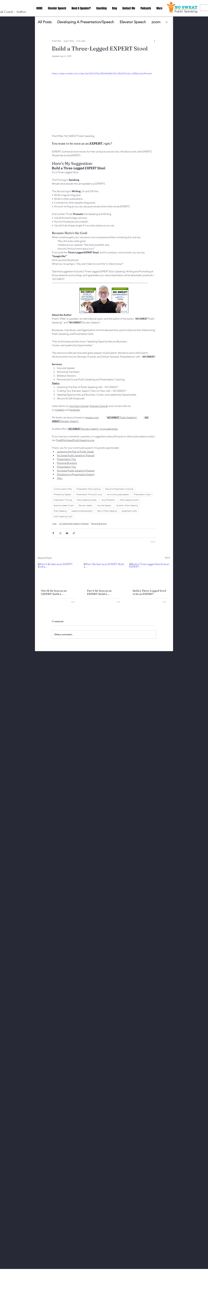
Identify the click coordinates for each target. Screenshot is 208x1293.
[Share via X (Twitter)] (60, 533)
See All (167, 557)
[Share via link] (74, 533)
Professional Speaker (62, 494)
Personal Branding (99, 523)
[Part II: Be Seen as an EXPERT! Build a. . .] (58, 574)
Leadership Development (82, 511)
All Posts (45, 22)
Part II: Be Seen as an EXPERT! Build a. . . (54, 592)
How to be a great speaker (118, 494)
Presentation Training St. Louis (89, 494)
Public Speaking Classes (87, 500)
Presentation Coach (142, 494)
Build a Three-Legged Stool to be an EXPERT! (149, 592)
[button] (166, 22)
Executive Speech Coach (64, 505)
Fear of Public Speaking (107, 511)
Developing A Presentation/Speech (85, 22)
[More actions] (154, 40)
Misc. (54, 523)
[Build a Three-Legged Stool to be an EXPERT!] (149, 574)
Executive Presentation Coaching (119, 489)
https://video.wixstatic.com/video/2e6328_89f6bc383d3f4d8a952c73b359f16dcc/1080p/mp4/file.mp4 (102, 73)
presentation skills (129, 511)
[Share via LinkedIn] (67, 533)
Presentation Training (63, 500)
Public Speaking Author (129, 500)
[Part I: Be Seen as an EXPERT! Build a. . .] (104, 574)
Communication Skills (63, 489)
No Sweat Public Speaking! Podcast (74, 523)
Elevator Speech (133, 22)
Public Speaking (60, 511)
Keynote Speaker (104, 505)
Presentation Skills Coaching (88, 489)
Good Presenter (108, 500)
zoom (155, 22)
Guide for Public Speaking (127, 505)
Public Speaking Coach (63, 516)
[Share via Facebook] (53, 533)
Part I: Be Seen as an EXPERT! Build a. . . (99, 592)
